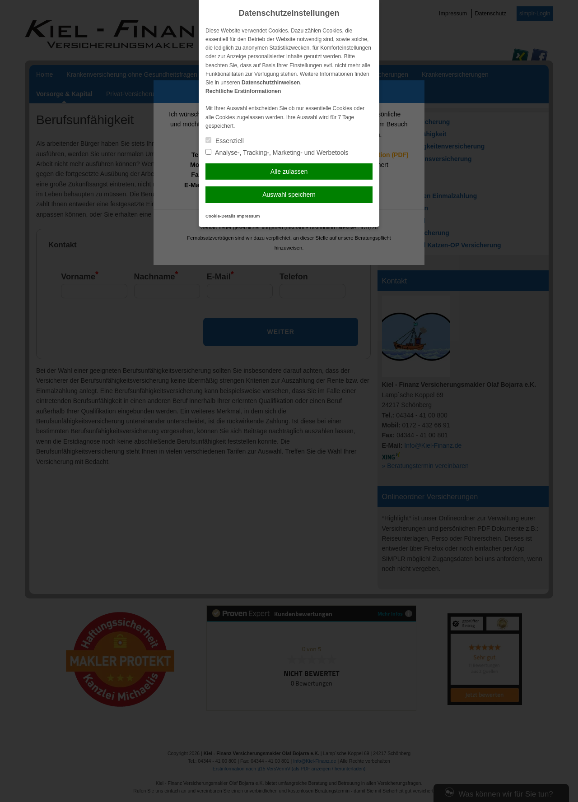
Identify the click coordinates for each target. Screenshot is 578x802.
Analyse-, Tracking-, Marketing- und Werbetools (277, 152)
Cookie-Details (220, 215)
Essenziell (224, 140)
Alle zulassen (289, 171)
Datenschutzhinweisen (271, 82)
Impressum (248, 215)
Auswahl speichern (289, 194)
